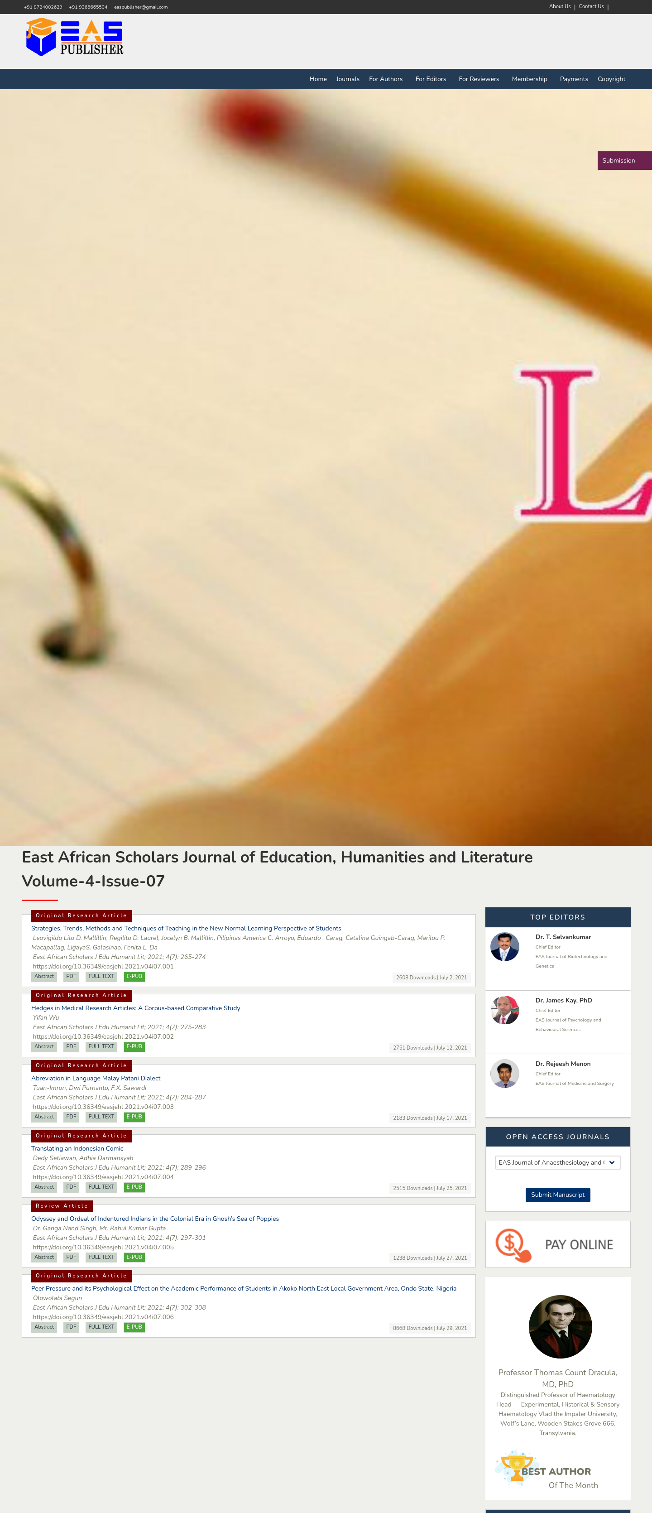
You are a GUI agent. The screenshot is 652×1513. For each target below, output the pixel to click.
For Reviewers (481, 79)
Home (318, 79)
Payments (574, 79)
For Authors (387, 79)
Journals (348, 79)
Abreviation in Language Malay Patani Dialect (95, 1078)
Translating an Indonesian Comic (77, 1148)
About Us (560, 6)
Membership (531, 79)
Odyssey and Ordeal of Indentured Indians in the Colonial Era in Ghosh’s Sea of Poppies (155, 1218)
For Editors (433, 79)
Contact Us (591, 6)
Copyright (611, 79)
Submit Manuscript (558, 1194)
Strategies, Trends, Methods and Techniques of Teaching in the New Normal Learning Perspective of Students (186, 928)
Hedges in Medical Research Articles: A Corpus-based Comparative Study (135, 1008)
